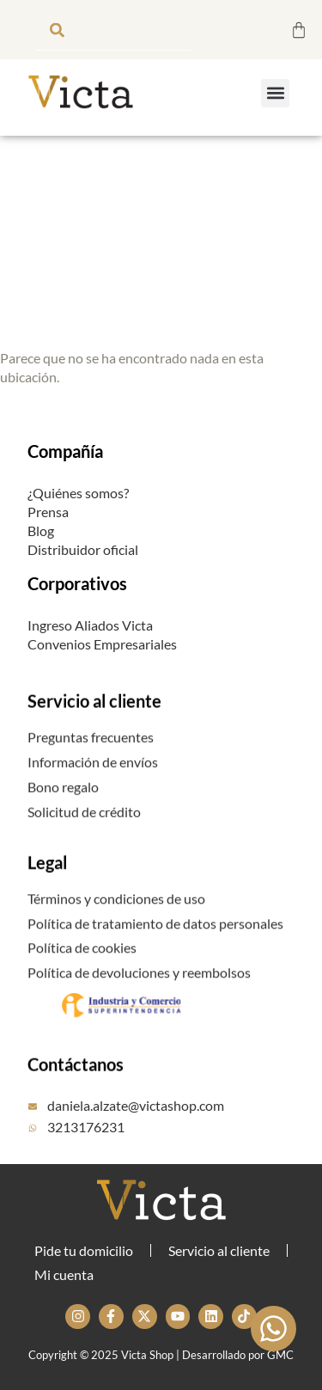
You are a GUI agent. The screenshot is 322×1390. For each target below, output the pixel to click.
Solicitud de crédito (84, 835)
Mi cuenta (64, 1274)
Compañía (65, 451)
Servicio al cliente (94, 727)
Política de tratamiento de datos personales (155, 947)
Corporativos (77, 583)
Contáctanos (75, 1091)
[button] (275, 93)
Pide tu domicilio (83, 1250)
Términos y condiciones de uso (116, 922)
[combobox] (113, 30)
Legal (47, 889)
